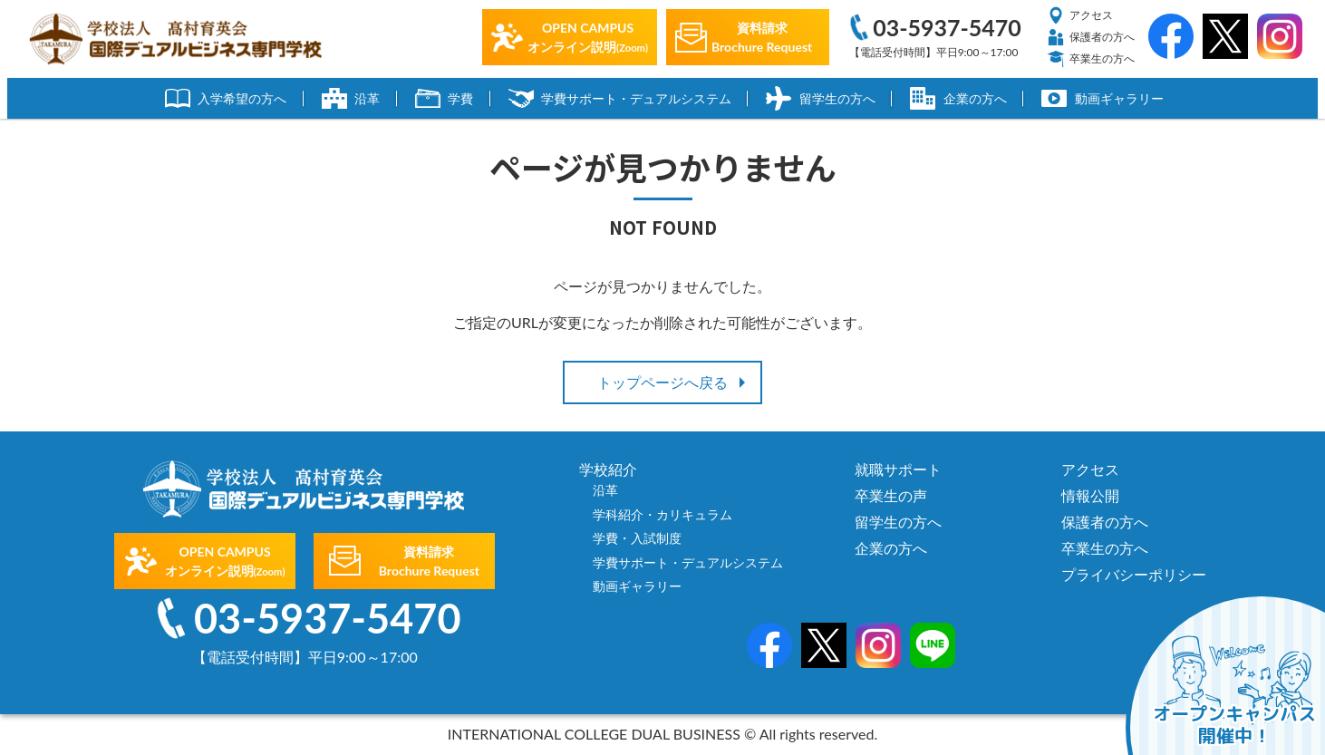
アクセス (1080, 15)
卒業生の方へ (1091, 59)
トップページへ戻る (662, 382)
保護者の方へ (1091, 37)
